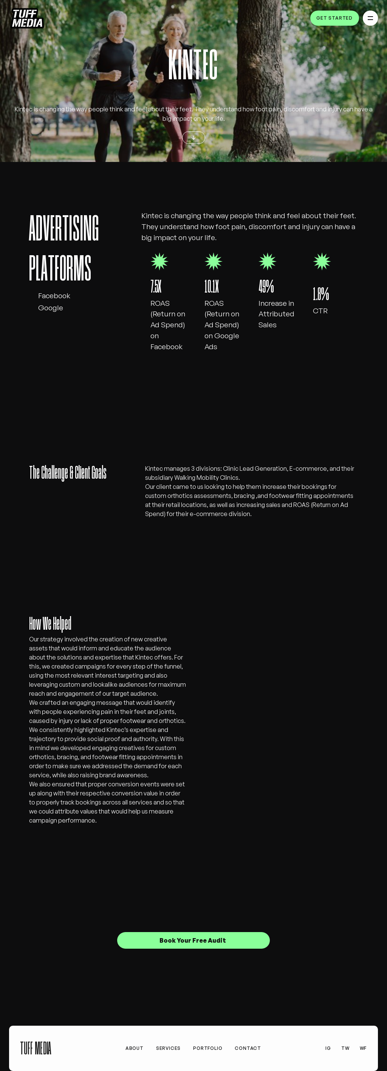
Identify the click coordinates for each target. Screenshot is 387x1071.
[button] (370, 18)
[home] (27, 18)
